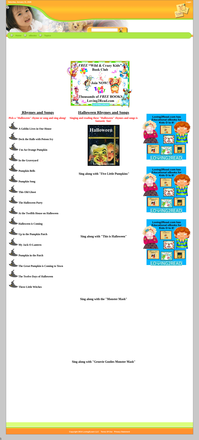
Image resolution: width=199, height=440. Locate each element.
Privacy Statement (122, 432)
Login (188, 2)
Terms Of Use (107, 432)
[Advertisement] (99, 47)
